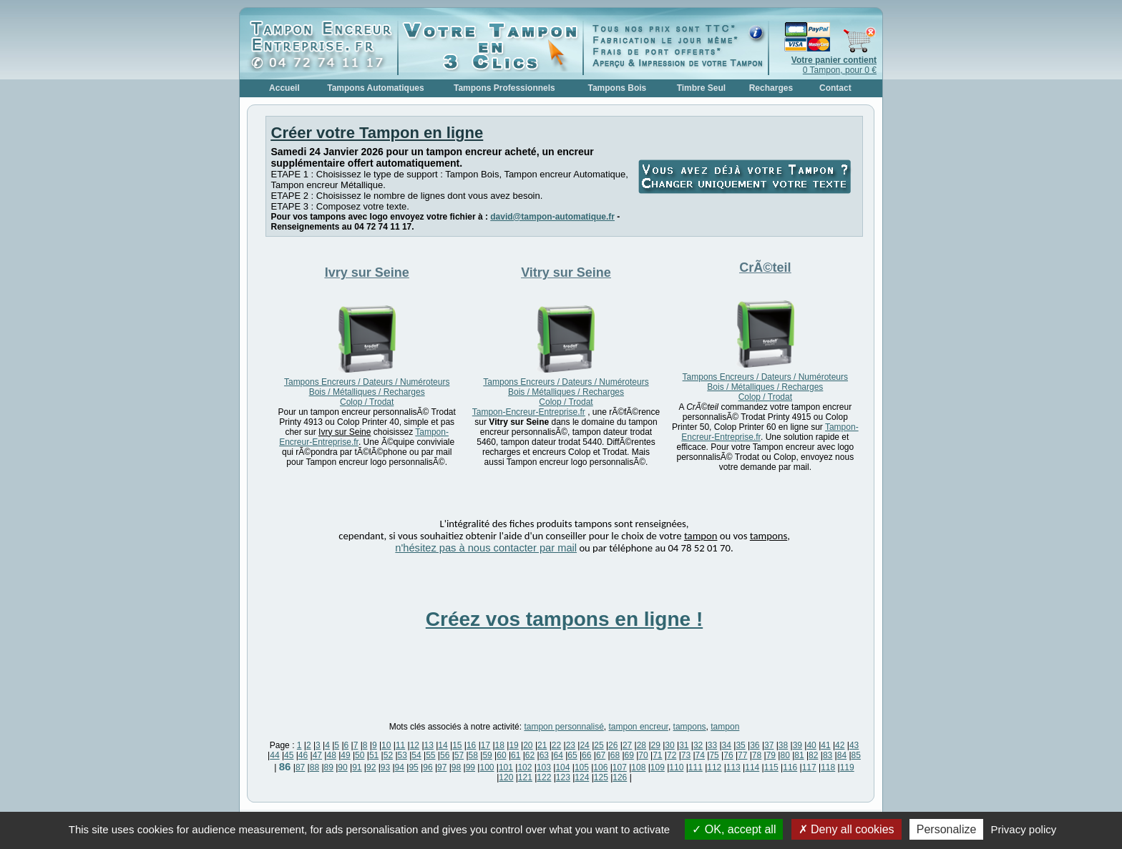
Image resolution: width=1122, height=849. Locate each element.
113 (733, 767)
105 (582, 767)
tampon (725, 727)
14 (442, 745)
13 (429, 745)
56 (444, 755)
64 (557, 755)
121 (525, 777)
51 (374, 755)
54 (416, 755)
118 (828, 767)
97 (442, 767)
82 (813, 755)
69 (629, 755)
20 (527, 745)
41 (825, 745)
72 (671, 755)
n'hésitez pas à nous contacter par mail (486, 548)
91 (356, 767)
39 (797, 745)
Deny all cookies (846, 829)
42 (839, 745)
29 (655, 745)
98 (456, 767)
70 (643, 755)
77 (742, 755)
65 (572, 755)
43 (854, 745)
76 (728, 755)
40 (811, 745)
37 (769, 745)
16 (471, 745)
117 (809, 767)
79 (771, 755)
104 (562, 767)
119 (847, 767)
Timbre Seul (701, 88)
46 (303, 755)
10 (386, 745)
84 (842, 755)
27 (627, 745)
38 (783, 745)
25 (598, 745)
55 (430, 755)
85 (856, 755)
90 (342, 767)
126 (620, 777)
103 (544, 767)
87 (300, 767)
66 (586, 755)
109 (657, 767)
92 (371, 767)
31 (683, 745)
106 (600, 767)
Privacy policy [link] (1024, 829)
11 (400, 745)
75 (713, 755)
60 (501, 755)
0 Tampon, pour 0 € (834, 65)
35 (740, 745)
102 (524, 767)
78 (756, 755)
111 (695, 767)
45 (288, 755)
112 (714, 767)
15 (457, 745)
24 (584, 745)
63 (544, 755)
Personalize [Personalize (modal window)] (947, 829)
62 (530, 755)
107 (620, 767)
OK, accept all (734, 829)
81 (799, 755)
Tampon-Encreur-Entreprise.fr (528, 412)
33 (712, 745)
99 (470, 767)
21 (542, 745)
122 (544, 777)
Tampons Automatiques (375, 88)
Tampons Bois (616, 88)
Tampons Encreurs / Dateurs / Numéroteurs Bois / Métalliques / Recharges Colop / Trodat (366, 392)
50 (359, 755)
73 (686, 755)
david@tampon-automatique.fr (552, 217)
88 (314, 767)
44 (274, 755)
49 (345, 755)
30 (669, 745)
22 (556, 745)
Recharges (771, 88)
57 (459, 755)
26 (613, 745)
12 (414, 745)
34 (726, 745)
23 (570, 745)
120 (506, 777)
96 (427, 767)
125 (601, 777)
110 (676, 767)
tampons (689, 727)
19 (513, 745)
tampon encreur (638, 727)
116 (790, 767)
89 (328, 767)
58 (473, 755)
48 (331, 755)
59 (487, 755)
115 (771, 767)
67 (600, 755)
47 (317, 755)
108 (638, 767)
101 (506, 767)
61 (515, 755)
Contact (835, 88)
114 (752, 767)
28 (641, 745)
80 (784, 755)
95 (413, 767)
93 (385, 767)
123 (563, 777)
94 (399, 767)
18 (499, 745)
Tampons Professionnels (504, 88)
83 (827, 755)
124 (582, 777)
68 (615, 755)
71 (657, 755)
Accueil (284, 88)
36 (754, 745)
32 (698, 745)
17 (485, 745)
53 (402, 755)
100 (486, 767)
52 (388, 755)
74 (700, 755)
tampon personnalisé (563, 727)
